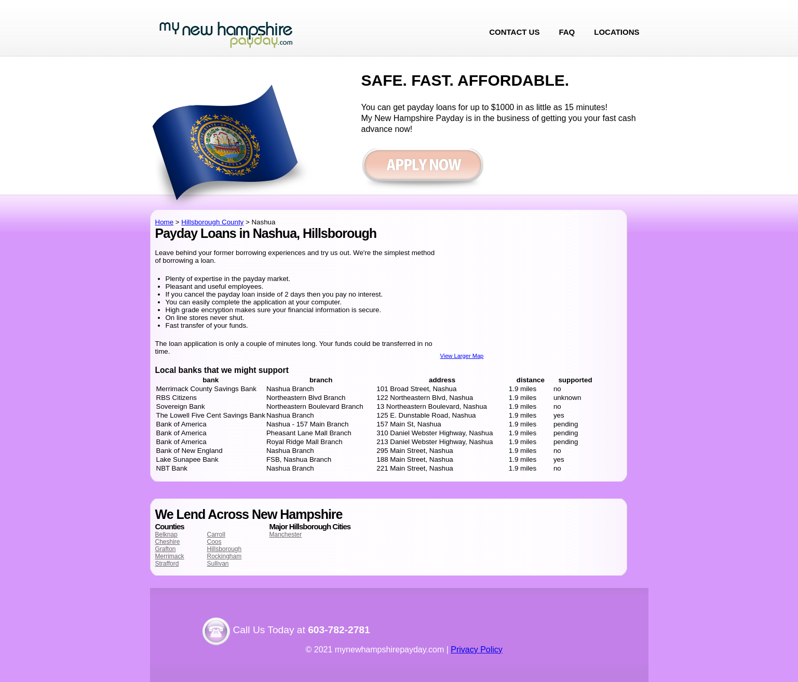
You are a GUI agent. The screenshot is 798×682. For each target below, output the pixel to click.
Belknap (166, 534)
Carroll (216, 534)
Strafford (167, 563)
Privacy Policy (477, 649)
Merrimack (169, 556)
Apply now (422, 170)
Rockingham (224, 556)
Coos (214, 541)
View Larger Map (462, 356)
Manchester (285, 534)
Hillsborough (224, 549)
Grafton (165, 549)
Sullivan (218, 563)
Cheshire (167, 541)
